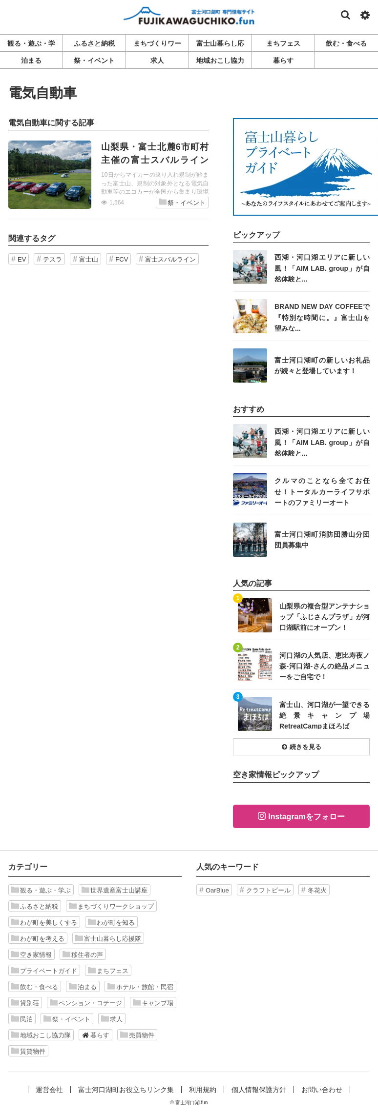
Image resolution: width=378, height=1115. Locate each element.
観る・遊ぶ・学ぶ (41, 890)
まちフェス (108, 970)
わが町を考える (37, 938)
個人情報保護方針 (258, 1089)
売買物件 (137, 1035)
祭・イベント (182, 202)
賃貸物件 (28, 1051)
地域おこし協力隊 (41, 1035)
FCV (121, 259)
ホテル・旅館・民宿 (140, 987)
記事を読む (108, 175)
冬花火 (317, 890)
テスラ (52, 259)
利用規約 (202, 1089)
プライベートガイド (44, 970)
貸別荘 (25, 1003)
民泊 (22, 1019)
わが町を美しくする (44, 922)
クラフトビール (268, 890)
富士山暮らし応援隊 (108, 938)
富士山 (88, 259)
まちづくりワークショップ (111, 906)
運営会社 (49, 1089)
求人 (112, 1019)
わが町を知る (111, 922)
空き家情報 (31, 954)
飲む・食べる (34, 987)
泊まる (83, 987)
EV (22, 259)
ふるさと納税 (34, 906)
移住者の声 (83, 954)
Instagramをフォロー (306, 816)
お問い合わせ (321, 1089)
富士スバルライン (170, 259)
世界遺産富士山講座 (114, 890)
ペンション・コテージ (86, 1003)
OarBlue (217, 890)
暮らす (95, 1035)
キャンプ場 (153, 1003)
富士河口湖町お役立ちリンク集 (126, 1089)
